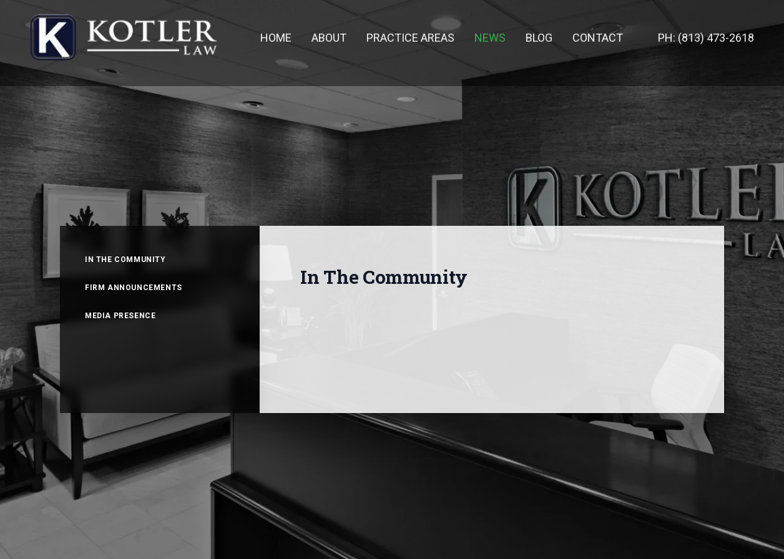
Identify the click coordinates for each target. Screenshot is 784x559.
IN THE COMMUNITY (125, 259)
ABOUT (328, 37)
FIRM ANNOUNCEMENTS (133, 287)
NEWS (490, 37)
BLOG (539, 37)
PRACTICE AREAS (410, 37)
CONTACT (597, 37)
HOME (276, 37)
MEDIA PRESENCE (120, 315)
